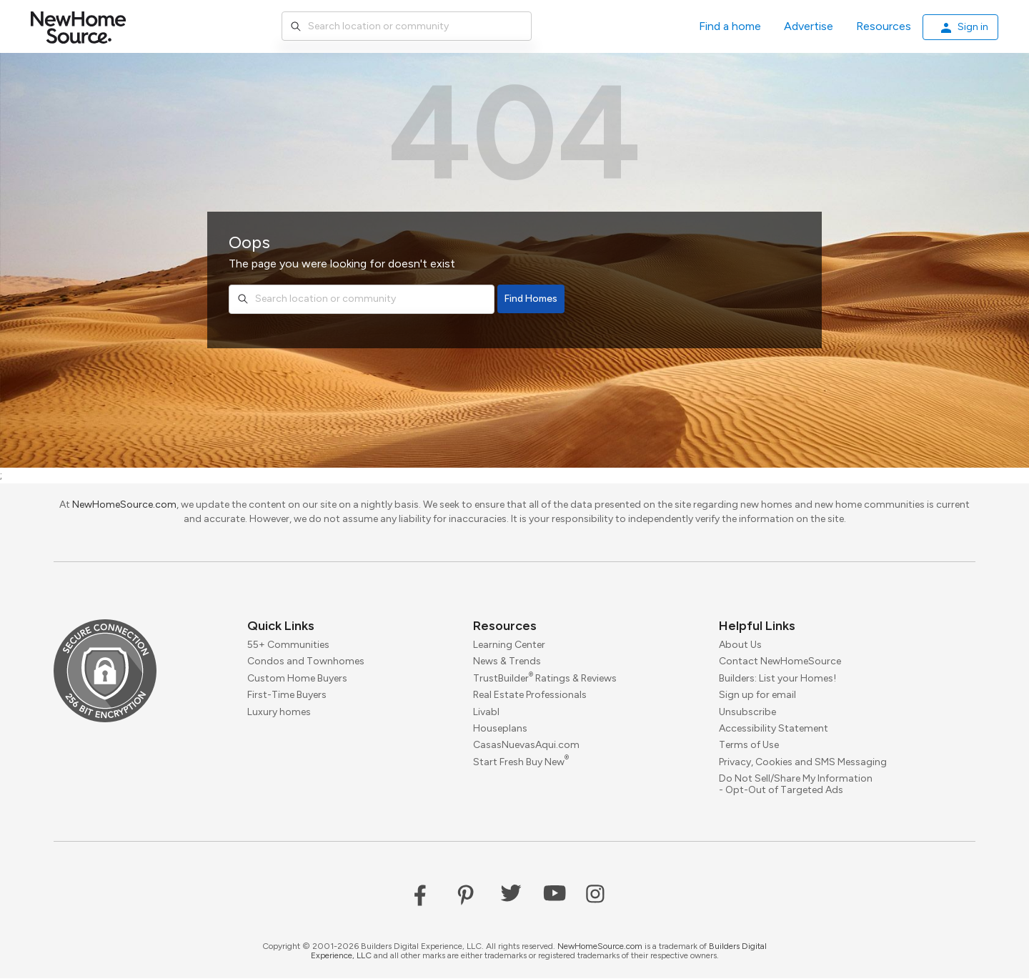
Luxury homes (279, 712)
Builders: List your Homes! (777, 678)
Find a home (730, 26)
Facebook (425, 896)
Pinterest (468, 896)
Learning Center (509, 645)
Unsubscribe (747, 712)
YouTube (554, 896)
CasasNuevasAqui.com (526, 745)
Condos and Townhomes (305, 662)
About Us (740, 645)
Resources (883, 26)
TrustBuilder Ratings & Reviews (545, 678)
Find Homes (530, 298)
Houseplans (500, 728)
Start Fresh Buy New (521, 762)
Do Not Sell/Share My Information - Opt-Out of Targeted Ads (796, 784)
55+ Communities (288, 645)
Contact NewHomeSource (780, 662)
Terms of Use (749, 745)
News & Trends (507, 662)
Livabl (486, 712)
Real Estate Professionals (530, 695)
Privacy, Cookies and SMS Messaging (803, 762)
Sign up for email (757, 695)
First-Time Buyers (287, 695)
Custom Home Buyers (297, 678)
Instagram (597, 896)
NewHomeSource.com (124, 504)
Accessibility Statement (773, 728)
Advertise (808, 26)
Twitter (511, 896)
